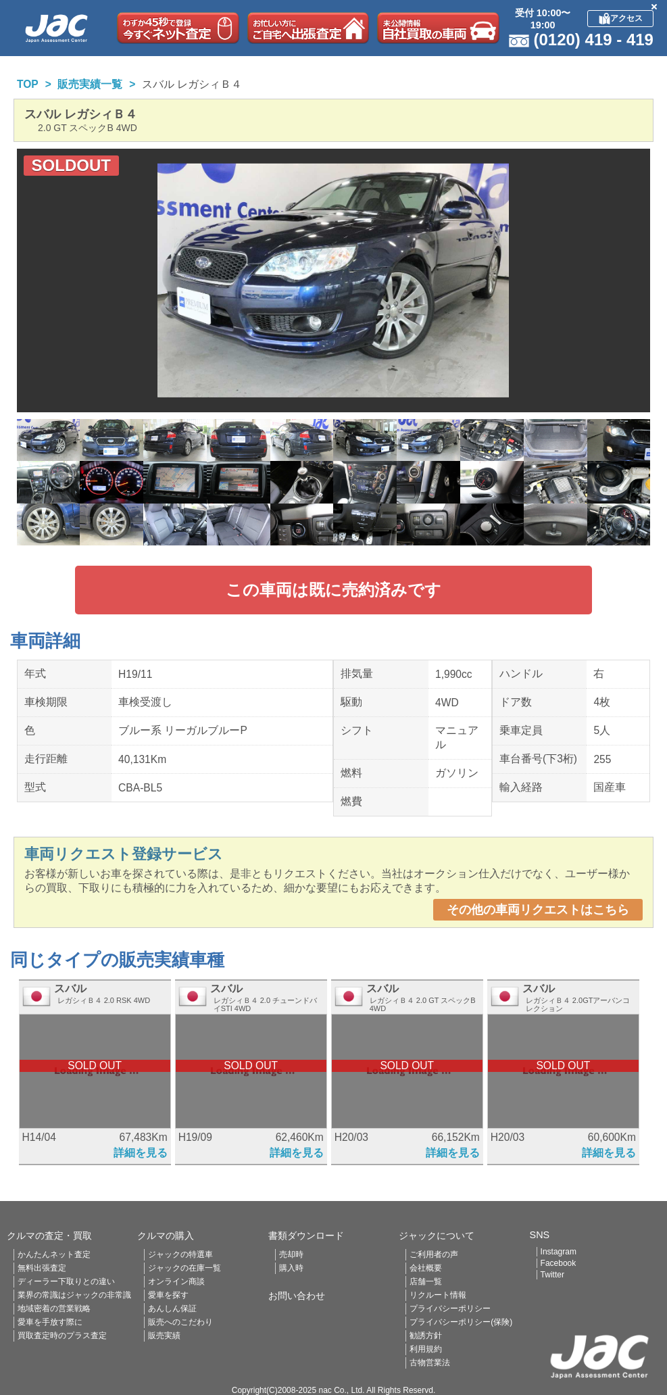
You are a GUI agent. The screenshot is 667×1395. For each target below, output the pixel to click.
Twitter (552, 1274)
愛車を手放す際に (50, 1322)
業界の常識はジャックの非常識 (74, 1295)
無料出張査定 (42, 1268)
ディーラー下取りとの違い (66, 1281)
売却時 (291, 1254)
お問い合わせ (296, 1295)
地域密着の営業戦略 (54, 1308)
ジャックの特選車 (180, 1254)
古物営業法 (430, 1362)
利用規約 (426, 1349)
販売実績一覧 (89, 84)
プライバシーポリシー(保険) (461, 1322)
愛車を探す (168, 1295)
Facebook (558, 1263)
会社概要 (426, 1268)
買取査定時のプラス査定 (62, 1335)
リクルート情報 (438, 1295)
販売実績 (164, 1335)
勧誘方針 (426, 1335)
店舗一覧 (426, 1281)
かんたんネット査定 (54, 1254)
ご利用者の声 (434, 1254)
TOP (28, 84)
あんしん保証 (172, 1308)
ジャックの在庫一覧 (184, 1268)
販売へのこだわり (180, 1322)
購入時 (291, 1268)
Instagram (558, 1251)
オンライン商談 (176, 1281)
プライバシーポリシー (450, 1308)
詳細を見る (141, 1152)
